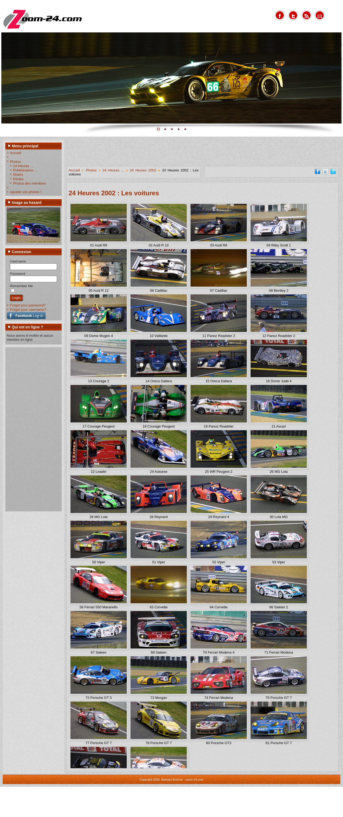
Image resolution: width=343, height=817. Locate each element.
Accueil (15, 153)
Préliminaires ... (25, 170)
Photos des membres (29, 183)
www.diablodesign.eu (179, 813)
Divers (18, 175)
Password (17, 274)
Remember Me (21, 286)
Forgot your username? (28, 310)
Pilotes (18, 179)
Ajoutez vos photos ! (25, 192)
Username (18, 261)
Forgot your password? (28, 305)
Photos (15, 162)
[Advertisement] (28, 428)
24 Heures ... (23, 166)
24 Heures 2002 (143, 170)
